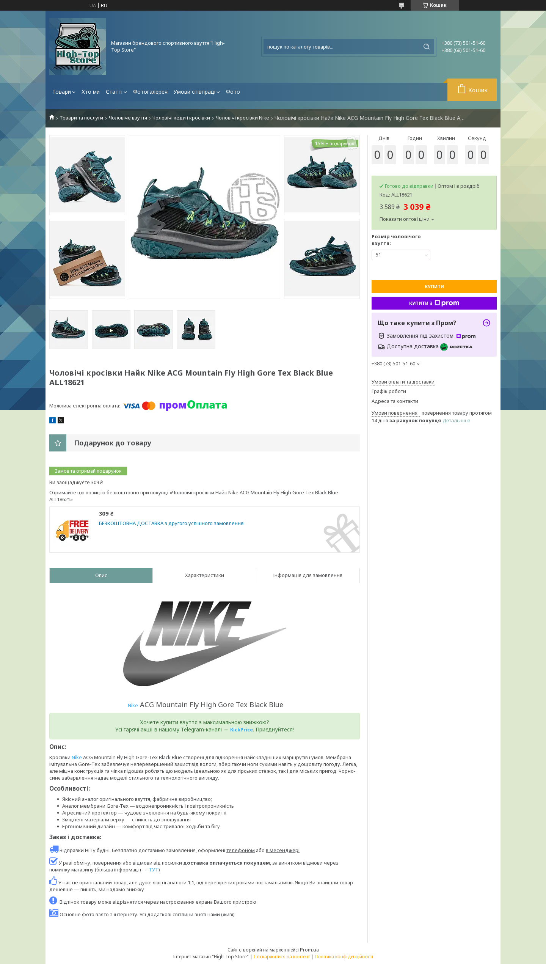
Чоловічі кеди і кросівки (181, 118)
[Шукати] (426, 46)
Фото (233, 91)
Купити (434, 286)
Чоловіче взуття (128, 118)
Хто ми (91, 91)
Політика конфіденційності (344, 956)
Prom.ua (309, 949)
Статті (114, 91)
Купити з (434, 303)
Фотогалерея (150, 91)
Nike (133, 705)
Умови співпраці (194, 91)
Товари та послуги (81, 118)
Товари (61, 91)
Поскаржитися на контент (282, 956)
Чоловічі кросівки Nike (242, 118)
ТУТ (153, 869)
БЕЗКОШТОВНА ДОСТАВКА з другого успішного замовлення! (172, 523)
